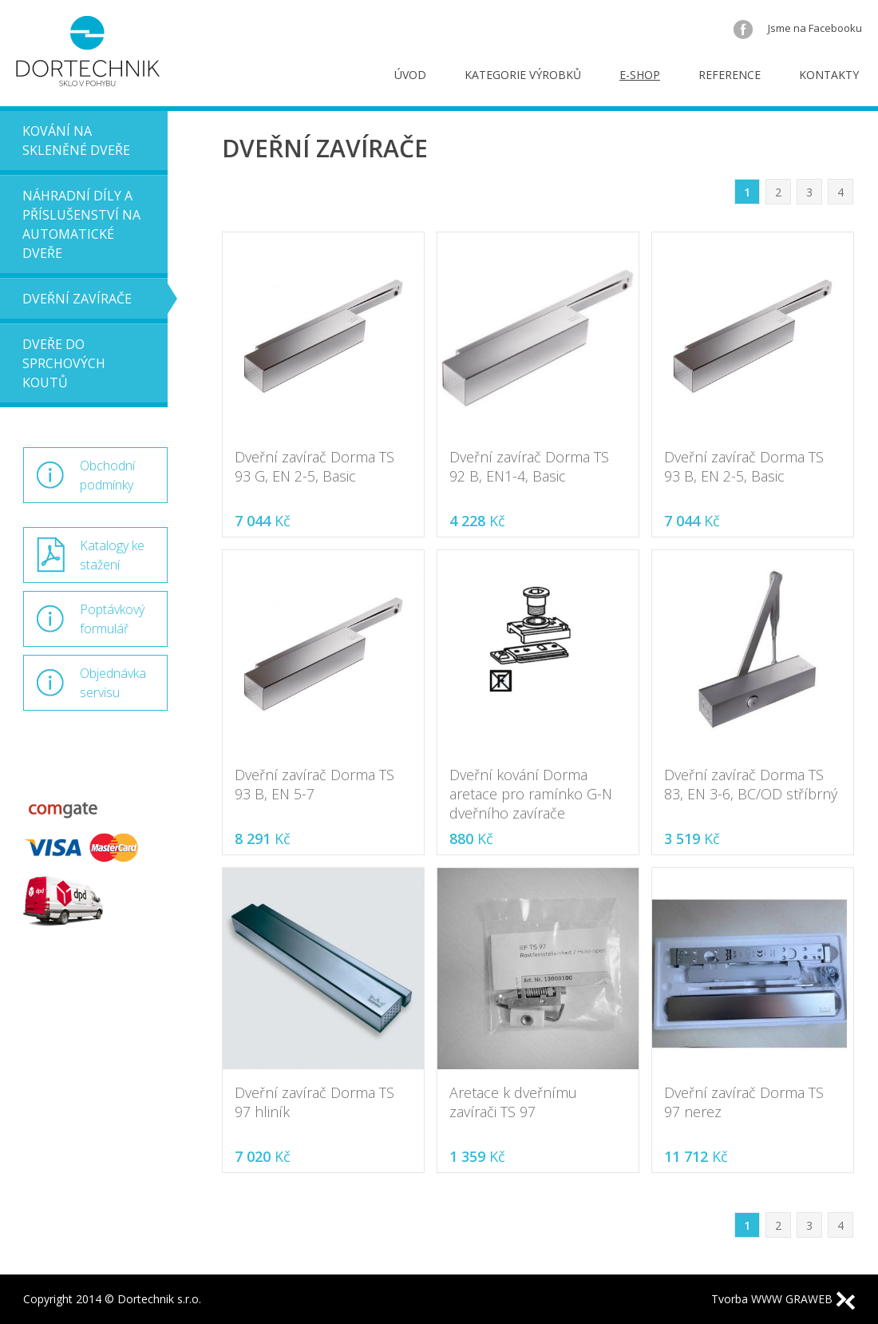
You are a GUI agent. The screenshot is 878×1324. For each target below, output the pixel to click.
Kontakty (829, 74)
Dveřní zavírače (77, 298)
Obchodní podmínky (107, 475)
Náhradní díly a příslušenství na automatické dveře (81, 224)
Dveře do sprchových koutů (63, 363)
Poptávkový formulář (112, 619)
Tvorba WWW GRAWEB (783, 1298)
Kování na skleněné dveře (76, 140)
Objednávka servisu (113, 682)
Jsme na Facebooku (798, 28)
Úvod (410, 74)
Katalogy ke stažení (112, 555)
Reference (729, 74)
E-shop (639, 74)
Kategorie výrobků (523, 74)
